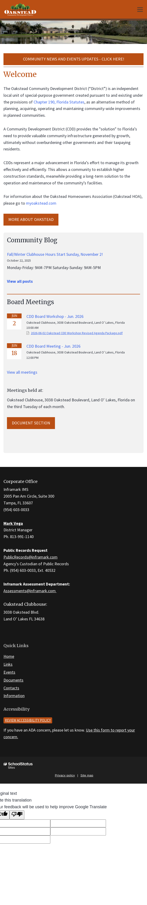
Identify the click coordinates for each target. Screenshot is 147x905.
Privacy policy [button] (65, 775)
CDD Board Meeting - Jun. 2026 (53, 346)
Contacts (11, 688)
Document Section (31, 423)
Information (14, 695)
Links (8, 664)
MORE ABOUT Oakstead (31, 219)
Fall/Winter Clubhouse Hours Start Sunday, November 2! (55, 254)
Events (9, 672)
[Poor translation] (17, 814)
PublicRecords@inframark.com (30, 557)
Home (8, 656)
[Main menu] (140, 9)
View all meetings (22, 372)
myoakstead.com (41, 203)
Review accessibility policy (28, 720)
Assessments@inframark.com (30, 590)
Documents (13, 680)
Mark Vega (13, 523)
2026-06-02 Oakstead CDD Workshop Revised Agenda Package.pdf (77, 333)
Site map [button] (86, 775)
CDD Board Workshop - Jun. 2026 (54, 316)
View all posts (20, 281)
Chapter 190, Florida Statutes (59, 102)
